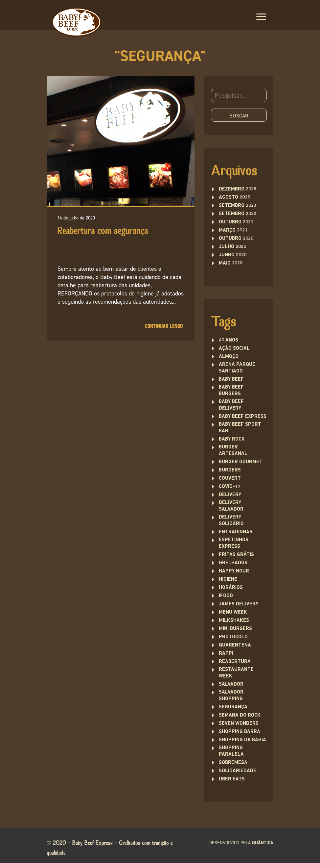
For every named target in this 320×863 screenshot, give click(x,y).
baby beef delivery (231, 405)
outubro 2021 (236, 222)
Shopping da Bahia (242, 740)
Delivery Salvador (231, 506)
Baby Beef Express (242, 416)
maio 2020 (230, 263)
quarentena (235, 645)
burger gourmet (241, 462)
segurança (233, 707)
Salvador (231, 684)
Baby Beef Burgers (231, 390)
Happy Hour (234, 571)
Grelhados (233, 563)
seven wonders (239, 723)
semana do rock (240, 715)
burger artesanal (233, 450)
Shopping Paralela (231, 751)
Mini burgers (235, 628)
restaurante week (236, 673)
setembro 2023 (237, 205)
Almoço (229, 356)
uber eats (232, 779)
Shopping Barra (239, 731)
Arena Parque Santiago (237, 368)
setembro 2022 (237, 214)
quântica (262, 843)
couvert (230, 478)
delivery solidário (231, 520)
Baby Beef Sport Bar (240, 428)
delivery (230, 495)
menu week (233, 612)
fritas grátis (236, 554)
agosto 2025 (234, 197)
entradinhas (235, 532)
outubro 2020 (236, 238)
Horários (231, 587)
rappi (226, 653)
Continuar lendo (164, 326)
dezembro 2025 (237, 189)
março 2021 (233, 230)
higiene (228, 579)
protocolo (233, 637)
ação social (234, 348)
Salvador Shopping (231, 695)
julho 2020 (232, 246)
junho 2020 (232, 255)
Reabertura (235, 661)
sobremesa (233, 762)
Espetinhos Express (233, 543)
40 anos (228, 340)
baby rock (232, 439)
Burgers (230, 470)
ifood (226, 596)
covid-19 (229, 486)
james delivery (238, 604)
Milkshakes (234, 620)
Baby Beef (231, 379)
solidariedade (237, 771)
